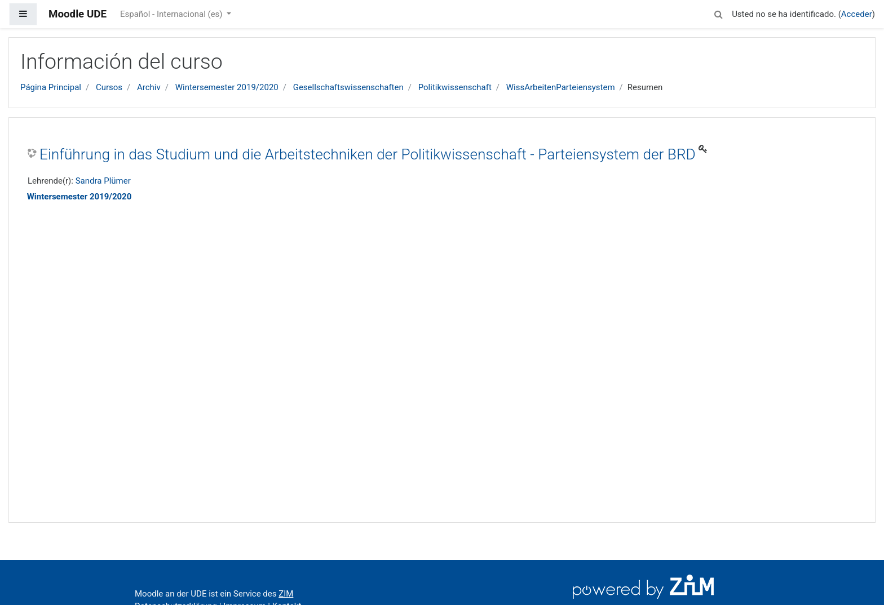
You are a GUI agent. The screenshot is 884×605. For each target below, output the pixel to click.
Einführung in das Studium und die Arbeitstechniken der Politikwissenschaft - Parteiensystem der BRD (367, 154)
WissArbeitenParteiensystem (560, 87)
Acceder (856, 14)
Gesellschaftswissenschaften (348, 87)
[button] (718, 12)
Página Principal (50, 87)
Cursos (109, 87)
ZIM (286, 594)
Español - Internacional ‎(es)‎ (172, 14)
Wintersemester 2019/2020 (227, 87)
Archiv (149, 87)
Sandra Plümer (103, 181)
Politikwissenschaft (455, 87)
